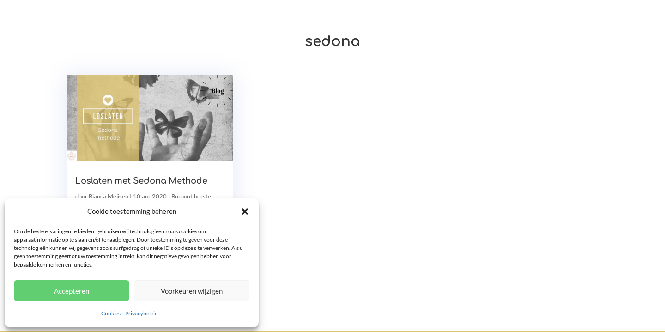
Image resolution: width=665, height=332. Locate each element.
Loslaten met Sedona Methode (141, 180)
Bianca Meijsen (108, 196)
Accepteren (71, 291)
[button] (244, 211)
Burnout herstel (191, 196)
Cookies (111, 313)
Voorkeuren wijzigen (192, 291)
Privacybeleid (141, 313)
